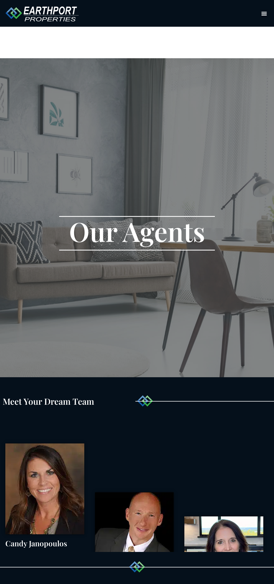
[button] (264, 13)
